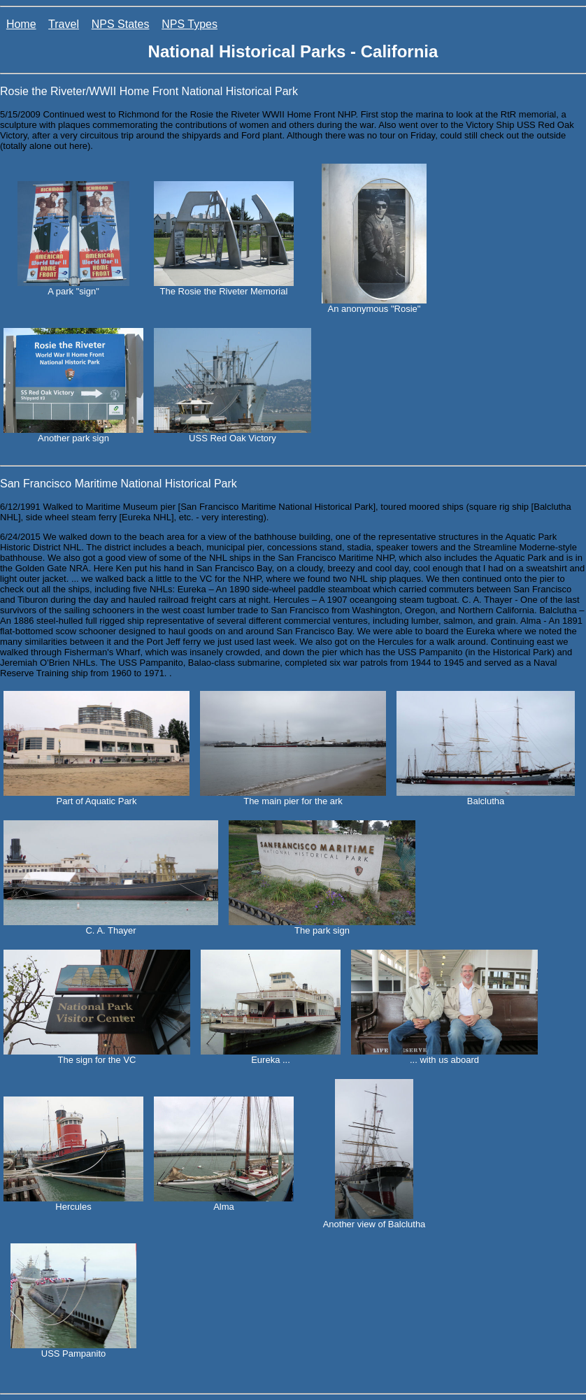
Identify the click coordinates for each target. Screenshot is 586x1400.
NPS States (121, 24)
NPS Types (189, 24)
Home (21, 24)
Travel (63, 24)
